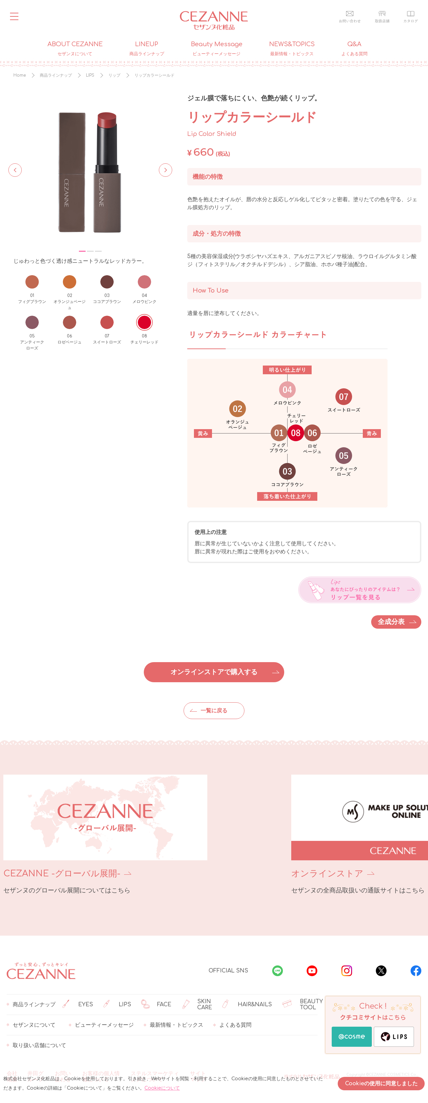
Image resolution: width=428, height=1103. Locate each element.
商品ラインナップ (31, 1005)
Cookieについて (162, 1088)
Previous (15, 169)
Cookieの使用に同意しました (381, 1084)
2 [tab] (90, 251)
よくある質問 (232, 1025)
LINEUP (146, 49)
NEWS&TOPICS (292, 49)
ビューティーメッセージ (101, 1025)
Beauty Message (216, 49)
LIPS (117, 1005)
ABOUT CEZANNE (75, 49)
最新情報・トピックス (173, 1025)
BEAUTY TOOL (302, 1005)
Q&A (354, 49)
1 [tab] (82, 251)
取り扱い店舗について (36, 1045)
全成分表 (391, 622)
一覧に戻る (214, 711)
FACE (156, 1005)
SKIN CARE (196, 1005)
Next (163, 169)
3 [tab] (98, 251)
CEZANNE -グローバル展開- (61, 873)
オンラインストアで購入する (214, 672)
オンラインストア (257, 873)
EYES (77, 1005)
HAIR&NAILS (247, 1005)
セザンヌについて (31, 1025)
